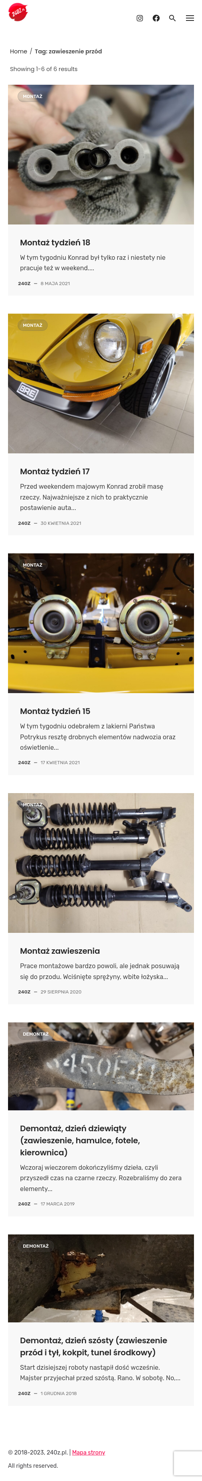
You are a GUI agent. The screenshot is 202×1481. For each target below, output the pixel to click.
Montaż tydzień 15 (55, 711)
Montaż (32, 96)
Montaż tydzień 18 (55, 242)
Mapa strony (88, 1452)
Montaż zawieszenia (60, 951)
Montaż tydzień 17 (54, 471)
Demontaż (36, 1034)
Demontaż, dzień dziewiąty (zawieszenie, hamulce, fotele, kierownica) (80, 1140)
